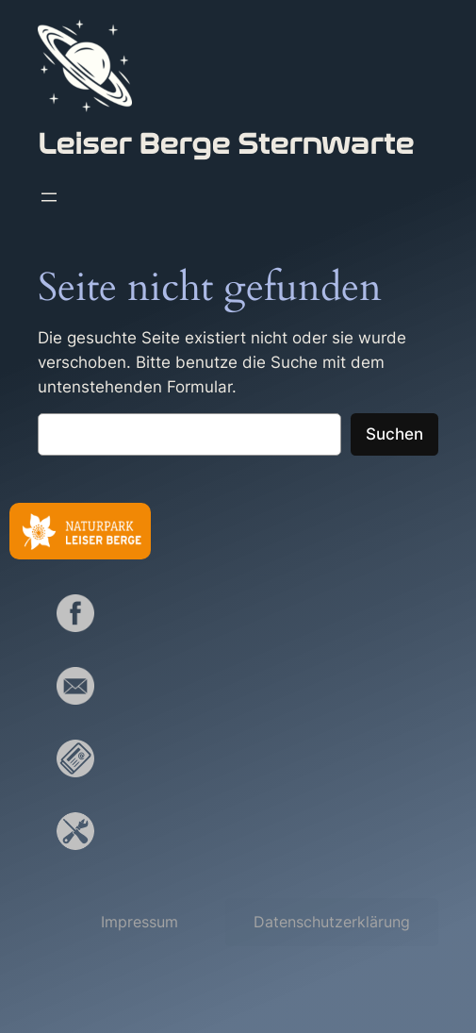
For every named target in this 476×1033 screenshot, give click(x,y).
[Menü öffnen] (49, 197)
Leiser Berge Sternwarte (226, 144)
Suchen (394, 434)
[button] (139, 922)
